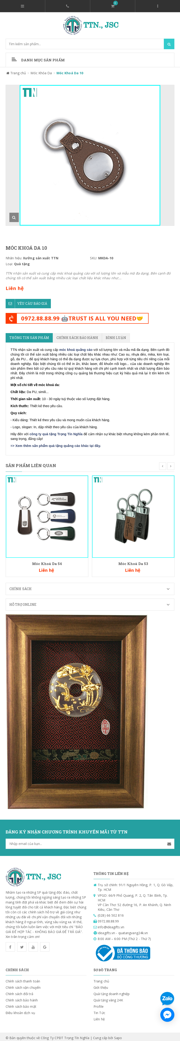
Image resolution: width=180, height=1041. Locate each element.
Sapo (118, 1035)
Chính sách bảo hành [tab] (77, 335)
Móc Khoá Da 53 (133, 561)
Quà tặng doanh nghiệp (112, 991)
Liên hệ (99, 1017)
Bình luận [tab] (116, 335)
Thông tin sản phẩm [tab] (29, 335)
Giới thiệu (101, 985)
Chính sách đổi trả (19, 991)
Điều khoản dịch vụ (20, 1010)
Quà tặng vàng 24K (108, 998)
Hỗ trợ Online (91, 602)
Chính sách (91, 586)
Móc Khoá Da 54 (47, 561)
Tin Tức (99, 1010)
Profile (99, 1004)
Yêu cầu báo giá (26, 301)
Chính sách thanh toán (23, 979)
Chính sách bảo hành (22, 998)
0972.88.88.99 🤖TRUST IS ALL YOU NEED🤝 (82, 316)
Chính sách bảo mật (21, 1004)
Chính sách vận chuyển (23, 985)
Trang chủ (101, 979)
